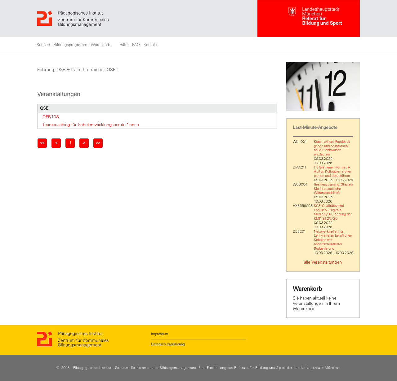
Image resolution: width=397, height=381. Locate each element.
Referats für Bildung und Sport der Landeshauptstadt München (287, 368)
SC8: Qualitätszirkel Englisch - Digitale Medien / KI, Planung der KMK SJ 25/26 (333, 212)
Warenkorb (100, 44)
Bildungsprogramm (70, 44)
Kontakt (150, 44)
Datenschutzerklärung (168, 344)
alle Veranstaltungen (323, 262)
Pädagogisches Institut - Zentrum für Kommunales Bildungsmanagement (135, 368)
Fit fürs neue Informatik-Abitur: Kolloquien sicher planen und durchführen (332, 171)
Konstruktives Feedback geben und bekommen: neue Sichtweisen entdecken (332, 147)
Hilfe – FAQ (129, 44)
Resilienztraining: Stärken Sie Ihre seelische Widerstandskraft (333, 188)
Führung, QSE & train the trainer (69, 69)
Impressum (159, 334)
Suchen (43, 44)
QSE (111, 69)
